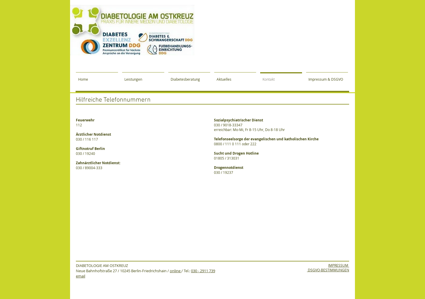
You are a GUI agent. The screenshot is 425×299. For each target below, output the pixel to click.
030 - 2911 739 (203, 270)
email (80, 276)
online (175, 270)
